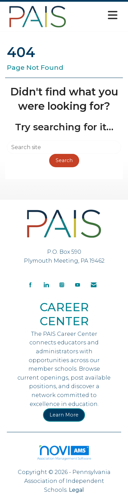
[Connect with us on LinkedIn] (46, 284)
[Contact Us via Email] (94, 284)
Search (64, 160)
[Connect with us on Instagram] (61, 284)
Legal (76, 490)
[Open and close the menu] (96, 15)
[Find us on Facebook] (30, 284)
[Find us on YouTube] (77, 284)
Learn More (64, 415)
